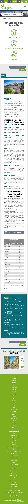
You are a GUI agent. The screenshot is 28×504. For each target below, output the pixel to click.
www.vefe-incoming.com (14, 500)
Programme (3, 75)
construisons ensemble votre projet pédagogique (15, 233)
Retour (22, 70)
